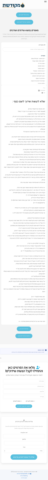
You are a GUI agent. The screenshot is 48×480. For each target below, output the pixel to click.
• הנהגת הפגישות (41, 66)
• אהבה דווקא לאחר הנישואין (38, 76)
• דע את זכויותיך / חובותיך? (39, 71)
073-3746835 (24, 476)
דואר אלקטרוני (24, 433)
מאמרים (43, 56)
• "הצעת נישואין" (41, 68)
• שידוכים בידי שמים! (40, 78)
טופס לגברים (30, 401)
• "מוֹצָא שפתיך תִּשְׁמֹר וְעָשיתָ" (38, 61)
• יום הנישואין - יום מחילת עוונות (38, 58)
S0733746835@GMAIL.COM (24, 474)
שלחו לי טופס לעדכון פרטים (23, 457)
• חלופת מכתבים (41, 83)
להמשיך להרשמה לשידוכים (24, 406)
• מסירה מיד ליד (41, 63)
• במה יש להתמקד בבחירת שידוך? (37, 73)
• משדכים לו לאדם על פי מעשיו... (37, 81)
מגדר (24, 447)
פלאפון (24, 439)
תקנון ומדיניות (24, 478)
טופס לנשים (17, 401)
